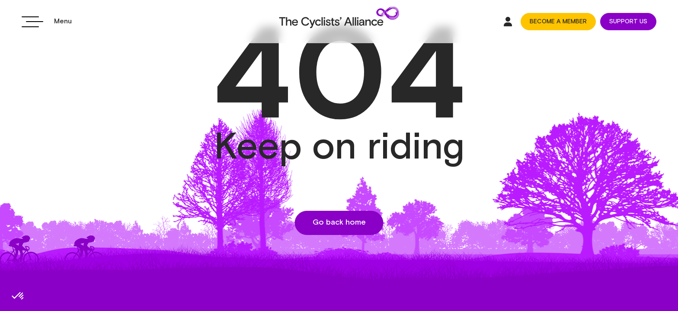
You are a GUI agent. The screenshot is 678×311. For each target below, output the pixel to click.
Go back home (339, 222)
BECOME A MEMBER (558, 22)
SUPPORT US (628, 22)
